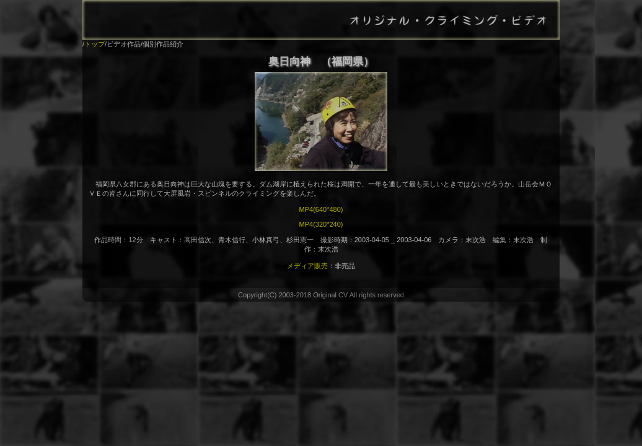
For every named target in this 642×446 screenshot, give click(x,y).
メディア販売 (307, 265)
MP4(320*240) (321, 224)
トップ (94, 44)
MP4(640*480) (321, 209)
